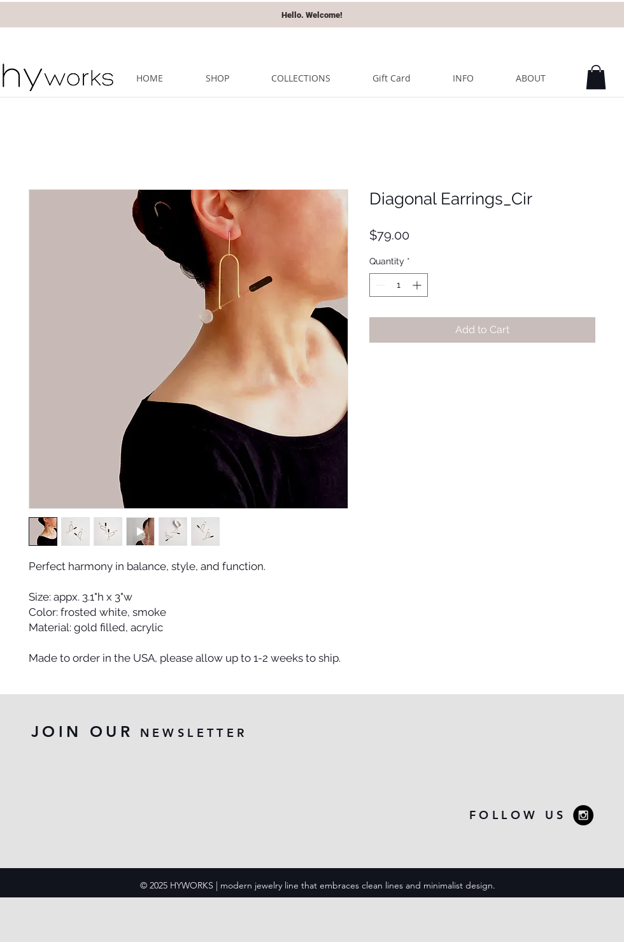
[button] (596, 77)
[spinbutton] (398, 285)
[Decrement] (379, 285)
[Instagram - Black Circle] (583, 815)
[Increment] (418, 285)
